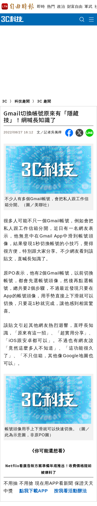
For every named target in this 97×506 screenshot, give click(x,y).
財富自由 (74, 6)
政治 (61, 6)
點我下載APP (33, 490)
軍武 (88, 6)
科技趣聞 (22, 101)
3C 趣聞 (44, 101)
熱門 (51, 6)
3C (4, 101)
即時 (41, 6)
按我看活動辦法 (70, 490)
